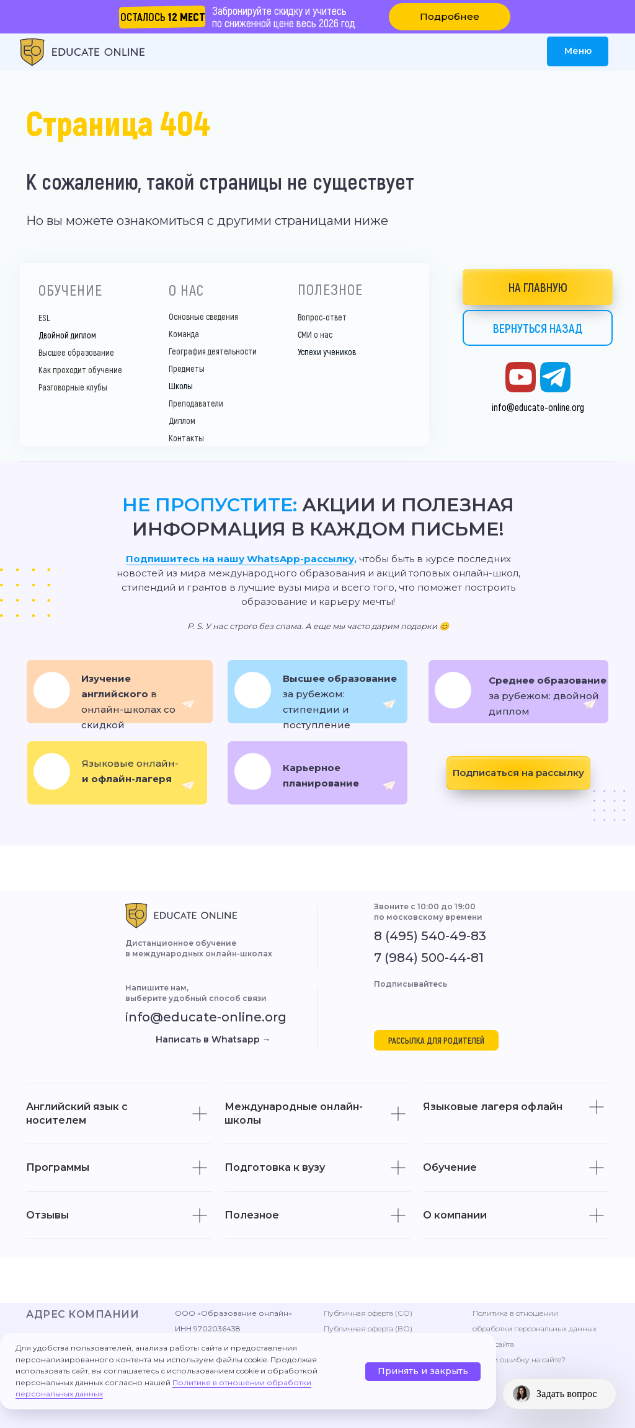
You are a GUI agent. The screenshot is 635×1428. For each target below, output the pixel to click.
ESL (44, 317)
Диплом (182, 420)
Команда (184, 333)
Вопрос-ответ (322, 317)
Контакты (186, 438)
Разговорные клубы (72, 387)
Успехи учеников (327, 351)
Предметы (187, 368)
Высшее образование (76, 352)
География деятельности (213, 351)
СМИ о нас (315, 334)
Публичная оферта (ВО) (368, 1328)
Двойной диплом (67, 335)
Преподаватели (196, 403)
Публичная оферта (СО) (368, 1313)
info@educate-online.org (538, 407)
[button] (449, 16)
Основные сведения (203, 316)
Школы (181, 386)
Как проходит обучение (80, 369)
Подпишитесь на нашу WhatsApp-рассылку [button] (240, 559)
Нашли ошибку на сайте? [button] (519, 1359)
